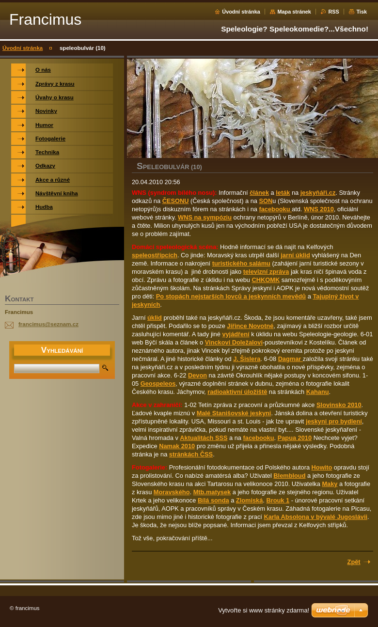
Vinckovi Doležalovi (234, 342)
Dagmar (290, 358)
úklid (154, 317)
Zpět (354, 561)
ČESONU (175, 200)
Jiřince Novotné (250, 325)
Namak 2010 (177, 446)
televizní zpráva (266, 271)
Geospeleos (158, 383)
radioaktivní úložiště (237, 391)
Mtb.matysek (212, 492)
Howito (322, 467)
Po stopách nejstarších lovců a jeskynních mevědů (231, 296)
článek (259, 192)
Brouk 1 (277, 500)
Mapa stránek (294, 12)
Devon (197, 375)
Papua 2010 (295, 437)
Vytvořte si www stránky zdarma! (263, 610)
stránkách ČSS (191, 454)
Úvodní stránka (241, 12)
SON (265, 200)
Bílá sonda (213, 500)
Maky (329, 483)
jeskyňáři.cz (318, 192)
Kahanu (317, 391)
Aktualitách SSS (203, 437)
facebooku (275, 209)
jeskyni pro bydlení (334, 421)
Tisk (361, 12)
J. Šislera (246, 358)
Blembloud (289, 475)
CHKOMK (266, 279)
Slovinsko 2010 (338, 404)
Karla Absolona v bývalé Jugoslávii (315, 516)
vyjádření (235, 334)
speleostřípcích (154, 255)
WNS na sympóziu (205, 217)
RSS (333, 12)
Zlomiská (249, 500)
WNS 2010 (319, 209)
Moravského (172, 492)
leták (283, 192)
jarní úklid (295, 255)
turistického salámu (241, 263)
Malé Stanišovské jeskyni (234, 413)
